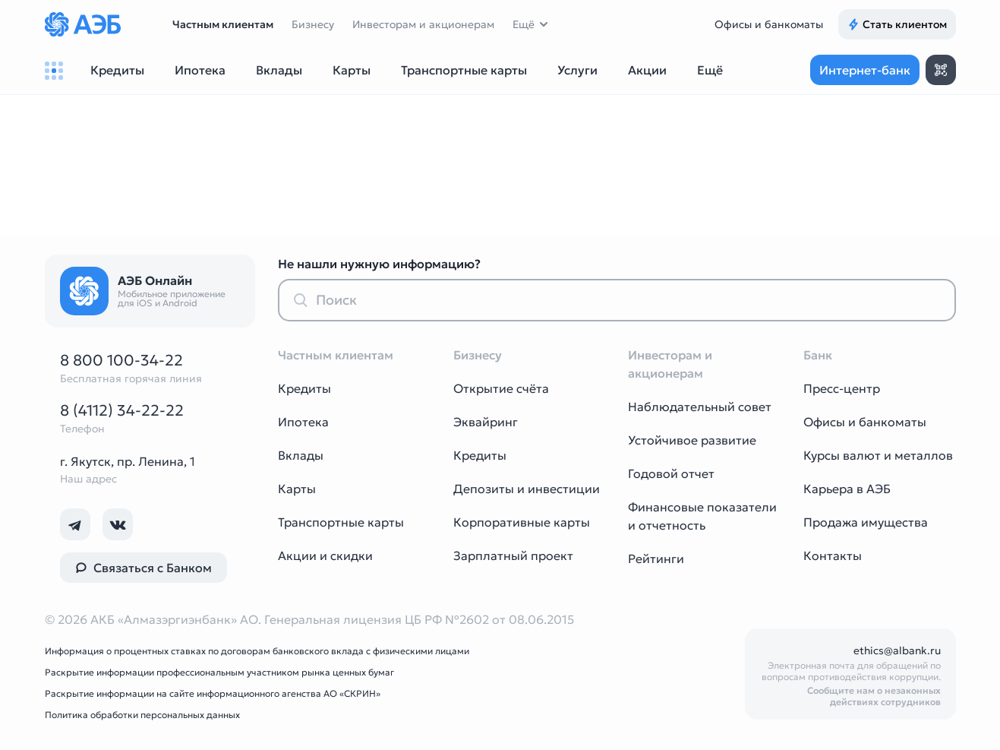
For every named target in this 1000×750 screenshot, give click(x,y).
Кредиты (304, 388)
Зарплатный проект (513, 555)
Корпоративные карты (521, 522)
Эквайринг (485, 421)
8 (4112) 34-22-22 (122, 410)
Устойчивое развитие (692, 440)
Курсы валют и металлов (878, 455)
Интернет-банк (864, 70)
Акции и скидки (325, 555)
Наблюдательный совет (699, 406)
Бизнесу (313, 24)
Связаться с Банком (143, 567)
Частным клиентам (222, 24)
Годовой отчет (671, 473)
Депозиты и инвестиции (526, 488)
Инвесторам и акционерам (423, 24)
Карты (297, 488)
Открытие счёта (501, 388)
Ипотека (303, 421)
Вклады (300, 455)
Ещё (524, 24)
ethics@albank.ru (897, 650)
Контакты (832, 555)
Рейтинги (656, 558)
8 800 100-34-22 (121, 360)
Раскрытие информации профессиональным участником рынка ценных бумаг (219, 672)
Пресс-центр (841, 388)
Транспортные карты (341, 522)
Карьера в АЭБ (847, 488)
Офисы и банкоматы (769, 24)
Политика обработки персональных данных (142, 714)
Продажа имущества (865, 522)
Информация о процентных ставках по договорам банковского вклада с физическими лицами (257, 651)
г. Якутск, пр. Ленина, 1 (127, 461)
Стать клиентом (897, 24)
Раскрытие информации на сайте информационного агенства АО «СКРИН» (212, 693)
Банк (817, 354)
